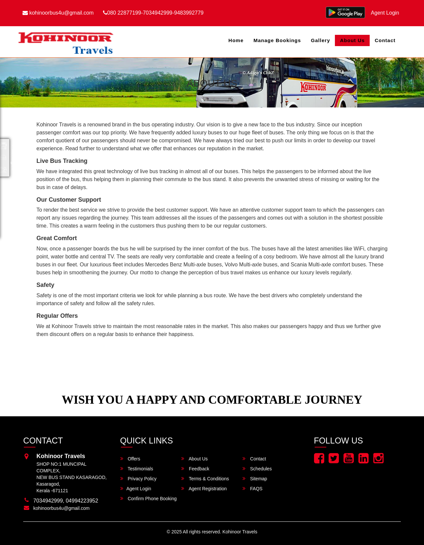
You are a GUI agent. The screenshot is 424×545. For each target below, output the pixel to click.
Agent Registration (204, 488)
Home (236, 40)
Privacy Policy (138, 478)
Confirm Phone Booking (148, 498)
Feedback (195, 468)
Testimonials (136, 468)
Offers (130, 458)
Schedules (257, 468)
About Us (352, 40)
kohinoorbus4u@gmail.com (58, 13)
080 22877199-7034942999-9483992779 (153, 13)
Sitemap (254, 478)
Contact (385, 40)
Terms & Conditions (205, 478)
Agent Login (385, 13)
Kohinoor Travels (240, 531)
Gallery (320, 40)
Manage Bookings (277, 40)
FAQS (252, 488)
